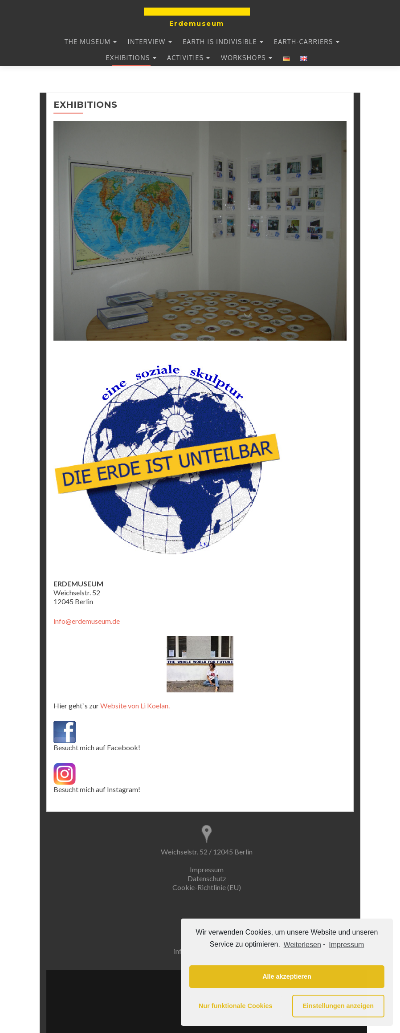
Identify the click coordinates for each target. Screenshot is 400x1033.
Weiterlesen (302, 944)
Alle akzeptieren (286, 976)
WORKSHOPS (243, 57)
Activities (185, 57)
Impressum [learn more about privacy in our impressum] (346, 944)
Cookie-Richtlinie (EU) (206, 887)
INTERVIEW (147, 41)
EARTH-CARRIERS (303, 41)
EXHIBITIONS (128, 57)
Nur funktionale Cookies (236, 1005)
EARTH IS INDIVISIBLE (220, 41)
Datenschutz (207, 878)
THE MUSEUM (88, 41)
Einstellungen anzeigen (338, 1005)
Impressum (207, 869)
